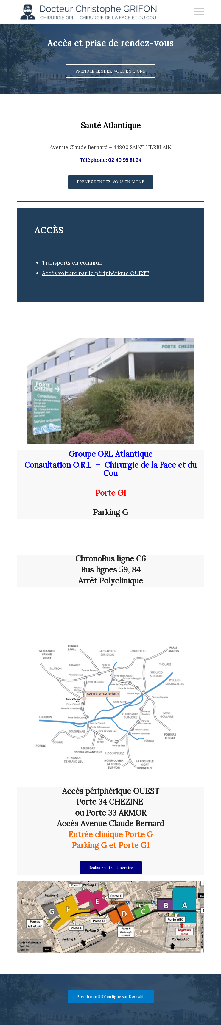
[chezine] (110, 391)
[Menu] (196, 12)
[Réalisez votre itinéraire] (111, 867)
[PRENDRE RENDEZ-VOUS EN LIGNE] (110, 71)
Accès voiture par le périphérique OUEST (95, 273)
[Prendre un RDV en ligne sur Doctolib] (111, 996)
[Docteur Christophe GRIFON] (92, 12)
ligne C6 (131, 559)
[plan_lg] (110, 917)
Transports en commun (72, 262)
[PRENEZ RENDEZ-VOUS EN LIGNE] (110, 182)
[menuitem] (196, 12)
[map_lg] (111, 702)
